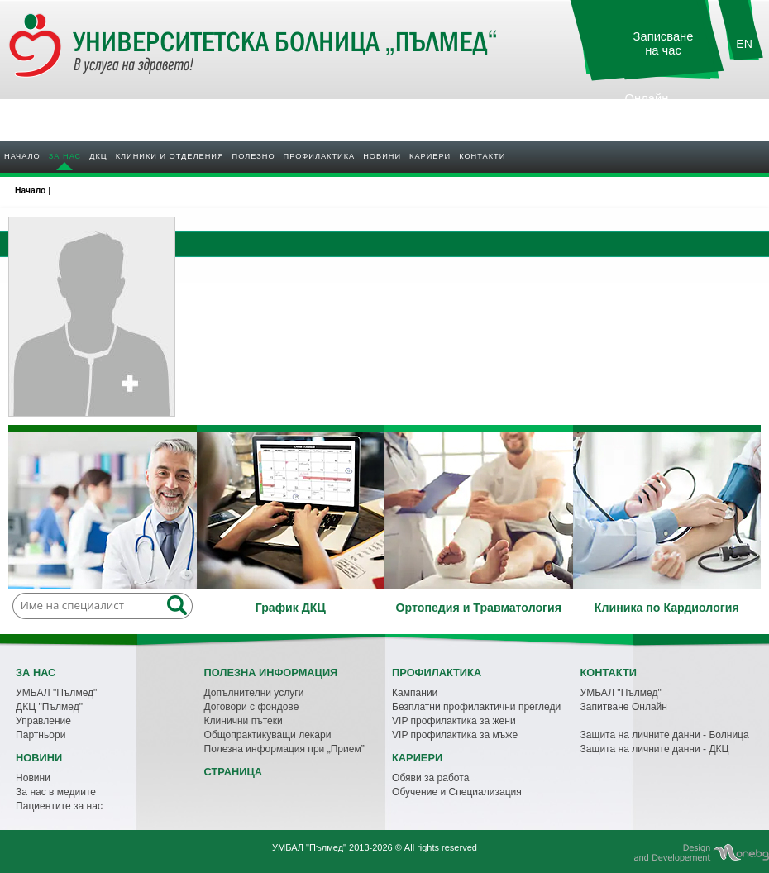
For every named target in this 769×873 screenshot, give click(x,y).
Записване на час (663, 43)
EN (744, 43)
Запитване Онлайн (623, 707)
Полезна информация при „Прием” (284, 749)
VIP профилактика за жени (454, 721)
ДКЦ (98, 156)
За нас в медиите (56, 792)
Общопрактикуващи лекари (268, 735)
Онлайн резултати (647, 105)
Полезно (253, 156)
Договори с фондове (251, 707)
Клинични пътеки (243, 721)
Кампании (414, 693)
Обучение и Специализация (457, 792)
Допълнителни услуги (254, 693)
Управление (43, 721)
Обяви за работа (430, 778)
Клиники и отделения (170, 156)
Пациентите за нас (59, 806)
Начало (22, 156)
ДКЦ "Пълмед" (49, 707)
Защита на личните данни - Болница (664, 735)
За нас (65, 156)
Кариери (430, 156)
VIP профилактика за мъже (455, 735)
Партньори (40, 735)
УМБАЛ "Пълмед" (56, 693)
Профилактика (320, 156)
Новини (382, 156)
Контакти (482, 156)
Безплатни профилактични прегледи (476, 707)
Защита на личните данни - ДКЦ (654, 749)
